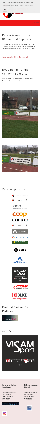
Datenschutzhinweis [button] (26, 5)
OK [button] (5, 10)
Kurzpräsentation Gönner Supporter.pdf (15, 57)
